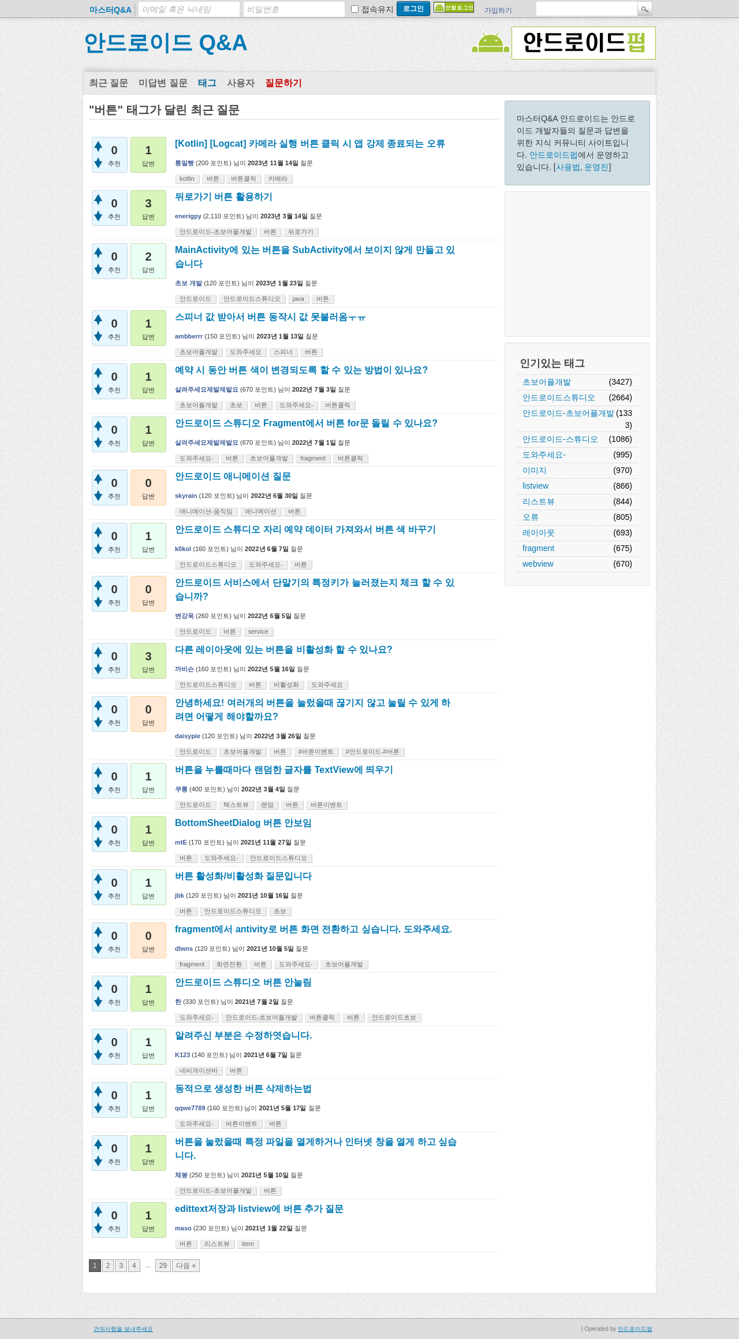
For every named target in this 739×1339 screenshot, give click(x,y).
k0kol (183, 548)
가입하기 (498, 10)
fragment (538, 548)
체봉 (181, 1174)
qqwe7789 (190, 1107)
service (258, 631)
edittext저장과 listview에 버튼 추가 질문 (259, 1209)
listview (535, 485)
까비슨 (184, 668)
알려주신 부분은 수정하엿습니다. (243, 1035)
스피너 (283, 351)
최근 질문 (108, 83)
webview (538, 563)
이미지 (534, 470)
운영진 (596, 167)
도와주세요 (246, 351)
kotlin (187, 178)
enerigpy (188, 216)
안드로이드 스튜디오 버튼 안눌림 (243, 982)
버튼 (213, 178)
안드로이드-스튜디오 (560, 439)
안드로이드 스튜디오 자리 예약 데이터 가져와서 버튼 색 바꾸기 (305, 529)
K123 (182, 1054)
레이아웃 (538, 532)
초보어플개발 (546, 381)
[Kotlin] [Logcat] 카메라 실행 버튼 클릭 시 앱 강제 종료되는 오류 (310, 143)
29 (163, 1266)
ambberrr (189, 336)
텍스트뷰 (236, 804)
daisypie (187, 735)
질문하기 (283, 83)
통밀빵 (184, 162)
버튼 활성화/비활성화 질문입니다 (243, 876)
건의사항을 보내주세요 (123, 1329)
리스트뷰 (538, 501)
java (298, 298)
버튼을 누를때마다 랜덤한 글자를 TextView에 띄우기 (284, 770)
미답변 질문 (163, 83)
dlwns (184, 948)
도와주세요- (544, 454)
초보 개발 (188, 283)
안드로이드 (195, 298)
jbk (179, 895)
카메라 (278, 178)
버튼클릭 (243, 178)
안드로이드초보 (394, 1017)
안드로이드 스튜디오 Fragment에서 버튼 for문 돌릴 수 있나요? (306, 423)
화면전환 (229, 964)
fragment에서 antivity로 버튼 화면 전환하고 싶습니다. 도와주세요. (313, 929)
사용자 (241, 83)
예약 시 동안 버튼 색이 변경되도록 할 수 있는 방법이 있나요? (301, 370)
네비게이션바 (199, 1070)
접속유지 (377, 9)
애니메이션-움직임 (206, 511)
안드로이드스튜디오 (558, 397)
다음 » (186, 1266)
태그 (207, 83)
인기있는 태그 (552, 363)
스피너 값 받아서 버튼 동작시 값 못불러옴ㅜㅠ (270, 317)
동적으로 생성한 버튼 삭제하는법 (243, 1088)
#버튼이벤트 (316, 751)
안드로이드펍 (553, 154)
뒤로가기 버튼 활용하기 (224, 197)
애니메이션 (261, 511)
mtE (181, 842)
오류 (530, 517)
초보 (236, 404)
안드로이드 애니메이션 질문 (233, 476)
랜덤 (267, 804)
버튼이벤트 (326, 804)
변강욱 (184, 615)
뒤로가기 (300, 231)
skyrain (186, 495)
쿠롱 (181, 789)
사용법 (568, 167)
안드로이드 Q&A (165, 43)
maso (183, 1228)
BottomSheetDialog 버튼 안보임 (243, 823)
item (248, 1243)
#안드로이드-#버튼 (373, 751)
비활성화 (286, 684)
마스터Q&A (110, 9)
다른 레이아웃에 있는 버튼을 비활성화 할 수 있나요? (284, 649)
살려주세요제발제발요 (206, 389)
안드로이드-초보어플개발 (568, 413)
